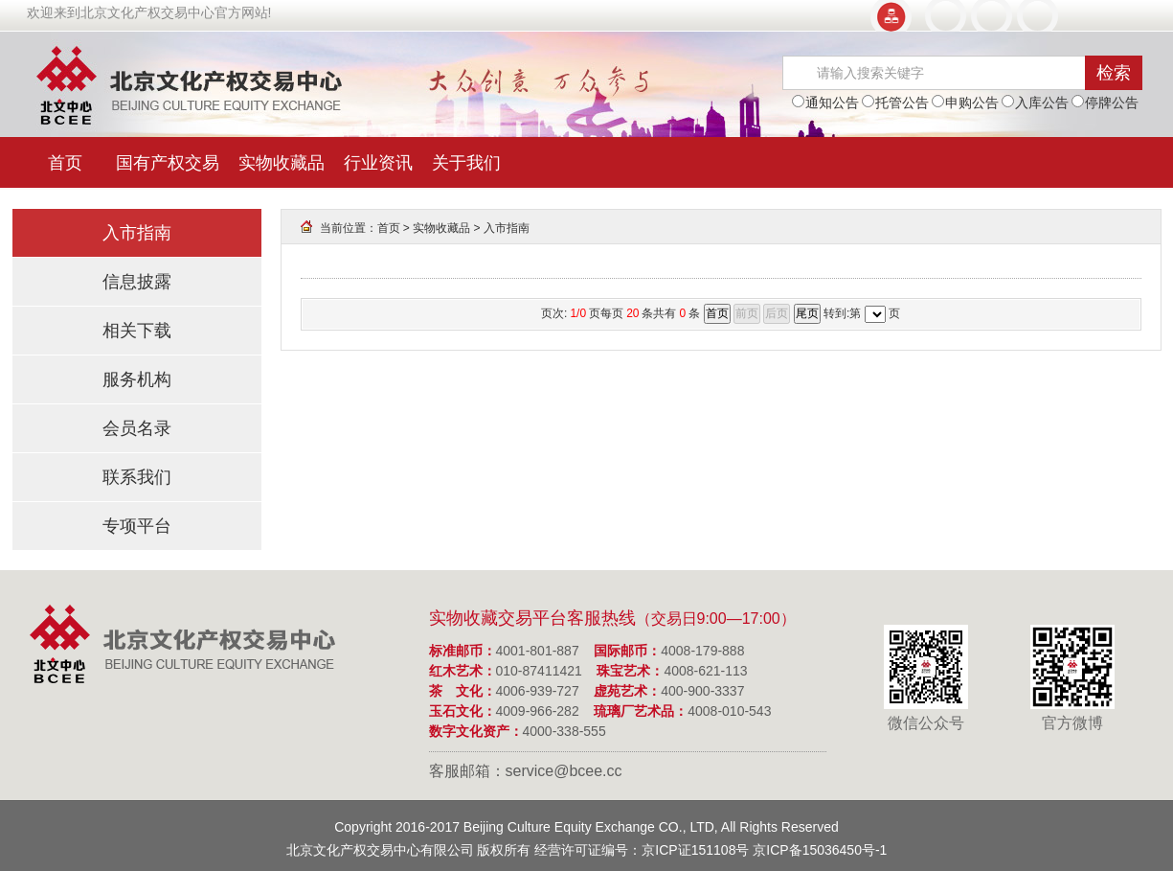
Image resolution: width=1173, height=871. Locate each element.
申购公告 (965, 102)
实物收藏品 (281, 162)
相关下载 (136, 330)
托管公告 (895, 102)
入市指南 (136, 232)
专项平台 (136, 526)
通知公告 (825, 102)
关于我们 (466, 162)
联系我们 (136, 477)
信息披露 (136, 281)
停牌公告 (1105, 102)
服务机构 (136, 379)
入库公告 (1035, 102)
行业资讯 (378, 162)
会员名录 (136, 428)
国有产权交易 (167, 162)
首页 (65, 162)
